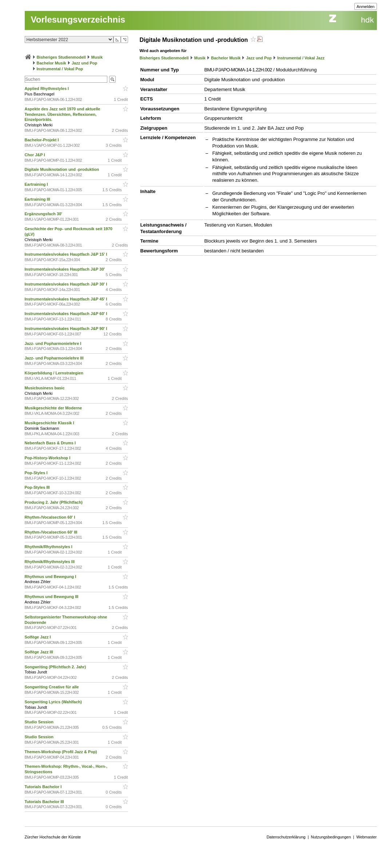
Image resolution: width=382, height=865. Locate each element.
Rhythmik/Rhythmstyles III (50, 561)
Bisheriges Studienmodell (61, 57)
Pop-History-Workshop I (48, 458)
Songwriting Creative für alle (52, 687)
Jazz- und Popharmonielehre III (55, 358)
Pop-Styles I (37, 473)
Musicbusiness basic (45, 388)
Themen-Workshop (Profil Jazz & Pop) (62, 752)
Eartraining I (37, 184)
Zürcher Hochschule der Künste (53, 837)
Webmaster (366, 837)
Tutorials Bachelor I (44, 787)
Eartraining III (38, 199)
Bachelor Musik (51, 63)
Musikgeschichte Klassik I (50, 423)
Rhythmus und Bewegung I (51, 576)
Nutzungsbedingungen (331, 837)
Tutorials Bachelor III (45, 801)
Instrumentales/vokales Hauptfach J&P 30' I (66, 284)
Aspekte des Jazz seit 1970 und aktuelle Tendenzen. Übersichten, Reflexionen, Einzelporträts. (62, 114)
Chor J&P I (35, 155)
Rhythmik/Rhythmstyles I (49, 546)
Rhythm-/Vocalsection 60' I (50, 517)
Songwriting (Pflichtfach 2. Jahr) (56, 667)
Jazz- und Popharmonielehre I (54, 343)
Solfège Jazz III (39, 652)
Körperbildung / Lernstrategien (54, 373)
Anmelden (366, 6)
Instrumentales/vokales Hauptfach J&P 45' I (66, 299)
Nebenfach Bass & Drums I (51, 443)
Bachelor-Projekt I (42, 140)
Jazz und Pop (84, 63)
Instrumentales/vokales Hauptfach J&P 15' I (66, 254)
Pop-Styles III (38, 487)
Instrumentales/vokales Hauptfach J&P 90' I (66, 328)
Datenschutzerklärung (286, 837)
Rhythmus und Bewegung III (52, 596)
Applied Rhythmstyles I (47, 88)
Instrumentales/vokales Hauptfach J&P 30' (65, 269)
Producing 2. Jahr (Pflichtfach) (54, 502)
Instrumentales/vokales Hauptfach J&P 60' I (66, 313)
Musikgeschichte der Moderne (54, 408)
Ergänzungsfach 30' (44, 214)
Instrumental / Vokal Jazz (301, 58)
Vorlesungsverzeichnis (78, 19)
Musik (97, 57)
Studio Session (40, 722)
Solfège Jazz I (38, 637)
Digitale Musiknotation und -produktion (62, 169)
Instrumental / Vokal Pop (60, 69)
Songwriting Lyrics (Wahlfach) (54, 702)
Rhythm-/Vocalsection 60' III (52, 532)
